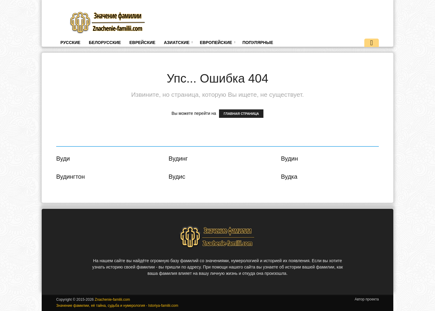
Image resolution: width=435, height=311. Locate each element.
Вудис (177, 176)
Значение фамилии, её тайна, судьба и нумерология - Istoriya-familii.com (117, 305)
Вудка (289, 176)
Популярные (257, 42)
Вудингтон (70, 176)
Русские (70, 42)
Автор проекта (367, 299)
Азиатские (178, 42)
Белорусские (105, 42)
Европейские (217, 42)
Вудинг (178, 158)
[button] (371, 43)
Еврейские (142, 42)
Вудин (289, 158)
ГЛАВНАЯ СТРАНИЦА (241, 113)
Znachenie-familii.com (112, 299)
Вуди (63, 158)
